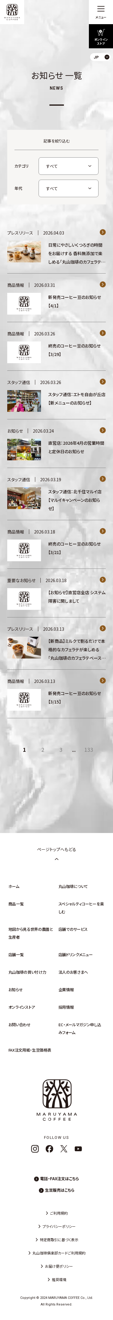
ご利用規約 (59, 1213)
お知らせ (15, 989)
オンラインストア (21, 1007)
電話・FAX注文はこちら (59, 1178)
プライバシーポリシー (59, 1226)
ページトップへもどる (56, 853)
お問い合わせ (19, 1024)
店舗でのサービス (73, 929)
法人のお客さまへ (73, 972)
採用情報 (66, 1007)
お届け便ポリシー (59, 1266)
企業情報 (66, 989)
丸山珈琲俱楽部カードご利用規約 (59, 1252)
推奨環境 (59, 1279)
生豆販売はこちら (59, 1190)
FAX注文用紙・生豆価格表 (29, 1050)
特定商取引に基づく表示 (59, 1239)
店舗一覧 (16, 954)
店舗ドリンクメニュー (75, 954)
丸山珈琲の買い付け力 (27, 972)
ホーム (13, 886)
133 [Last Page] (88, 749)
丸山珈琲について (73, 886)
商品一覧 (16, 904)
